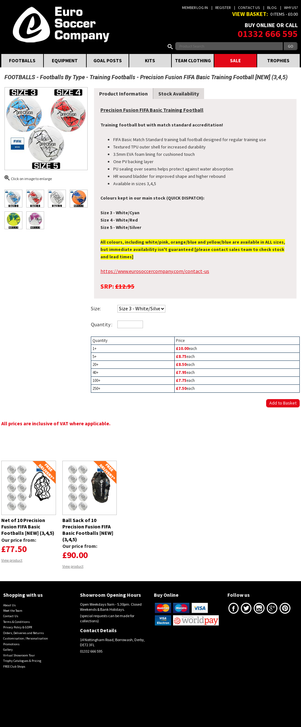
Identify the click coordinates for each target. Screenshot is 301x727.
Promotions (11, 644)
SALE (235, 60)
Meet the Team (12, 611)
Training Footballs (112, 77)
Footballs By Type (62, 77)
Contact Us (249, 7)
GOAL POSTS (107, 60)
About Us (9, 605)
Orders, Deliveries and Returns (23, 633)
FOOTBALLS (22, 60)
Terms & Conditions (16, 622)
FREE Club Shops (14, 666)
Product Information (123, 93)
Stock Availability (178, 93)
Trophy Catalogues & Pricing (22, 661)
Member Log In (195, 7)
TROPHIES (278, 60)
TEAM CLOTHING (193, 60)
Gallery (8, 649)
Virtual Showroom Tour (19, 655)
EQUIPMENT (65, 60)
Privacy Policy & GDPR (17, 627)
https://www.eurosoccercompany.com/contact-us (154, 271)
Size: (96, 308)
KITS (150, 60)
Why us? (291, 7)
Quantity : (101, 324)
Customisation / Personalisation (25, 638)
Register (223, 7)
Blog (272, 7)
